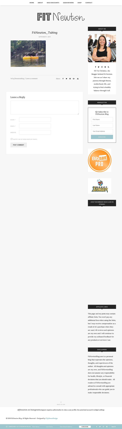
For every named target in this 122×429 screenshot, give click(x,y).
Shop (80, 2)
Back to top (61, 403)
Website (13, 132)
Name (13, 119)
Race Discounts (53, 2)
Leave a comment (32, 79)
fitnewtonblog (19, 79)
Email (13, 126)
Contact (88, 2)
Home (32, 2)
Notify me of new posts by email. (25, 139)
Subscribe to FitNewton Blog (102, 113)
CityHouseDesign (52, 418)
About (40, 2)
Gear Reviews (68, 2)
